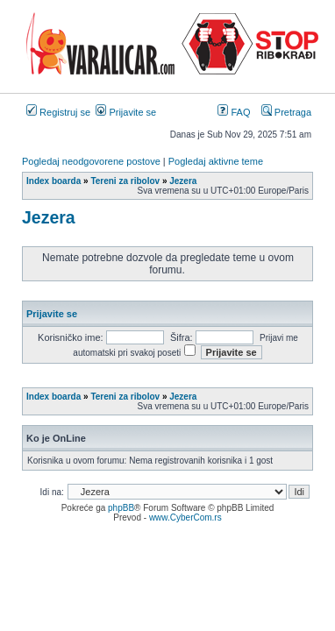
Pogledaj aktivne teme (215, 161)
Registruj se (58, 112)
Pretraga (286, 112)
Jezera (48, 217)
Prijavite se (126, 112)
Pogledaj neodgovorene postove (91, 161)
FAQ (233, 112)
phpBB (121, 508)
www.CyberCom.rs (185, 517)
